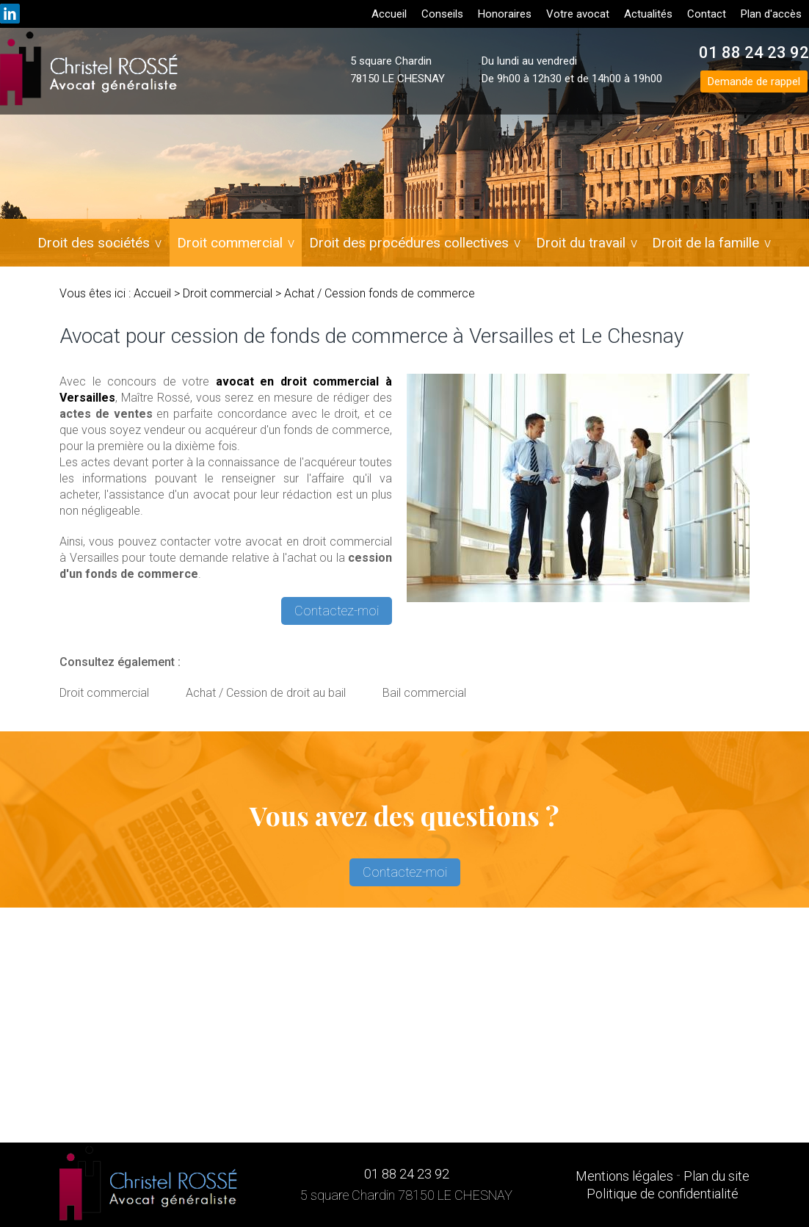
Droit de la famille (705, 242)
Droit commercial (230, 242)
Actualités (648, 14)
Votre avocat (577, 14)
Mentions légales (624, 1176)
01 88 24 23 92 (754, 52)
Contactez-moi (336, 610)
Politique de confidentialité (663, 1193)
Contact (706, 14)
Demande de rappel (754, 81)
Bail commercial (424, 693)
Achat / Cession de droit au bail (266, 693)
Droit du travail (580, 242)
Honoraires (505, 14)
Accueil (389, 14)
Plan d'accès (771, 14)
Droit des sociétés (95, 242)
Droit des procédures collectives (409, 242)
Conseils (442, 14)
